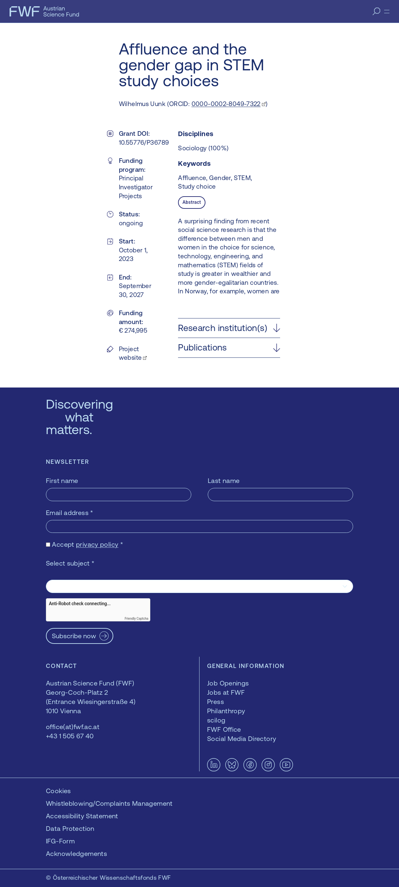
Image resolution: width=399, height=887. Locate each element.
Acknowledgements (76, 853)
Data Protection (70, 828)
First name (62, 480)
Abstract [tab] (191, 202)
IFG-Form (60, 841)
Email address (69, 512)
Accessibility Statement (82, 816)
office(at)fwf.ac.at (72, 726)
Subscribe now (74, 636)
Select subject (70, 563)
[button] (229, 328)
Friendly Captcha (136, 618)
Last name (223, 480)
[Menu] (386, 11)
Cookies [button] (58, 791)
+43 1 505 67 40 (70, 736)
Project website (130, 353)
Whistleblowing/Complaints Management (109, 803)
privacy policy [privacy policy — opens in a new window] (97, 544)
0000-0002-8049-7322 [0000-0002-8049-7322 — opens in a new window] (226, 103)
